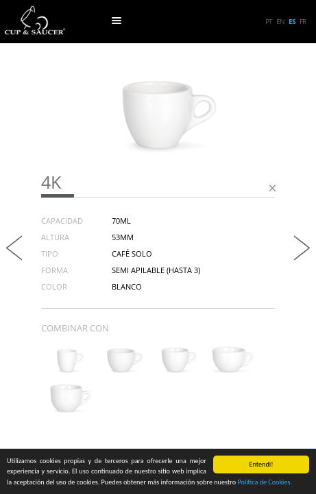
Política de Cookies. (264, 482)
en (280, 21)
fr (303, 21)
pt (268, 21)
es (292, 21)
